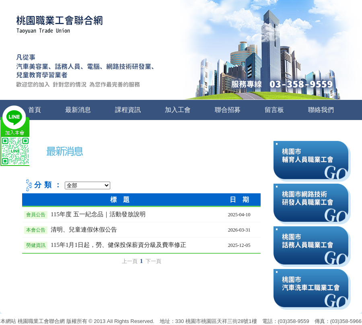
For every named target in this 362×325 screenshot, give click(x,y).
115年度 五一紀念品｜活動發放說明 (98, 214)
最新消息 (78, 109)
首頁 (34, 109)
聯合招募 (228, 109)
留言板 (274, 109)
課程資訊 (128, 109)
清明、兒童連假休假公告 (84, 229)
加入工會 (178, 109)
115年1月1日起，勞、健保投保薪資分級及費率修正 (118, 245)
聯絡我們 (321, 109)
